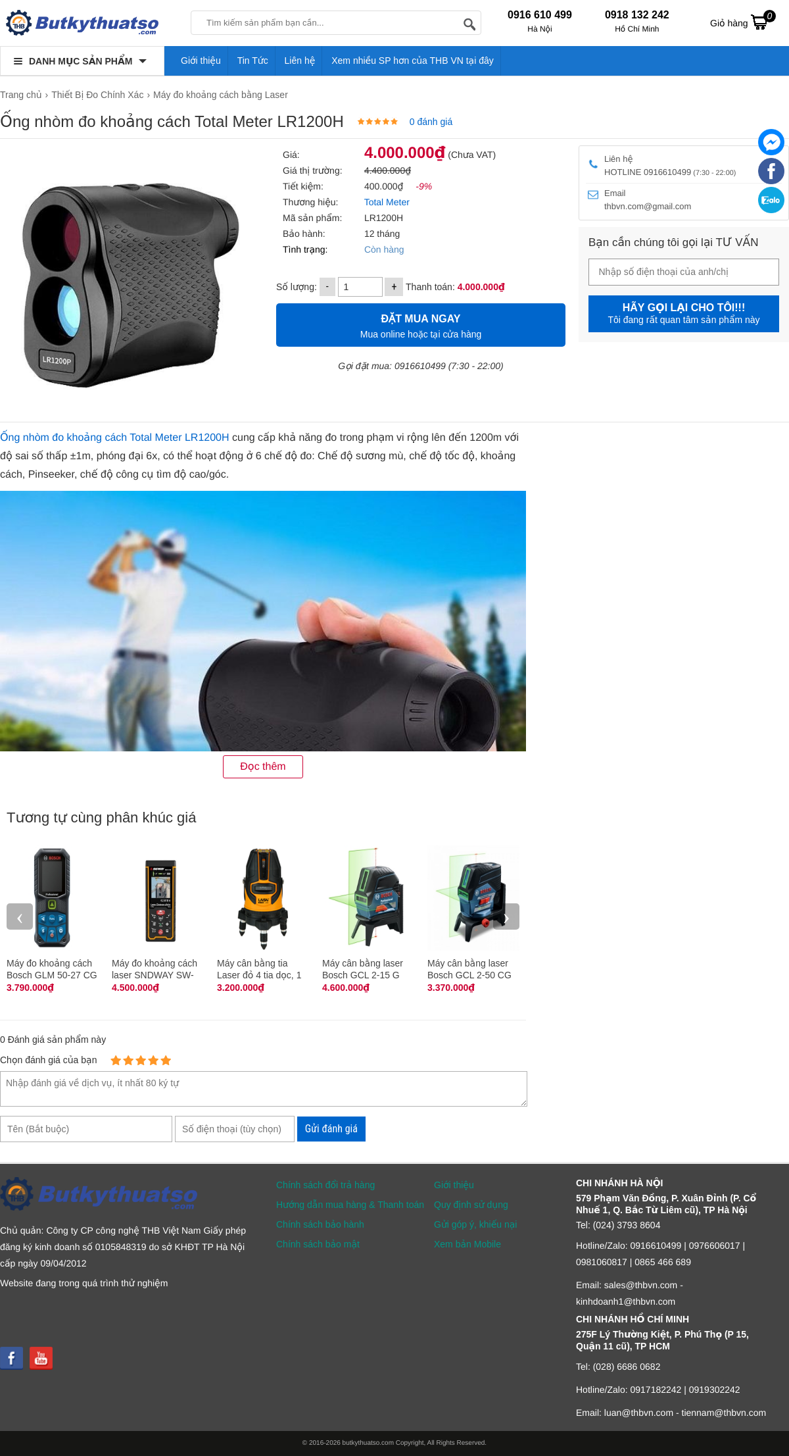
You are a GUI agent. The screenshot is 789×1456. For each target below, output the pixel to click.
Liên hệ (300, 60)
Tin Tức (252, 60)
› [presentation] (506, 916)
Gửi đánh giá (331, 1128)
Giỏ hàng (743, 22)
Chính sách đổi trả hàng (325, 1185)
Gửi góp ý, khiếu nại (475, 1224)
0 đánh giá (431, 121)
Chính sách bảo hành (320, 1224)
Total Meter (387, 202)
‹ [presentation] (20, 916)
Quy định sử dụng (471, 1204)
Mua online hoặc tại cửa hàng (421, 324)
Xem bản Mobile (467, 1244)
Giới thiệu (201, 60)
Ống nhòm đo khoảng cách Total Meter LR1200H (114, 437)
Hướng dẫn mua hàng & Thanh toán (350, 1204)
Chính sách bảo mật (318, 1244)
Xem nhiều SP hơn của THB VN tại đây (412, 60)
